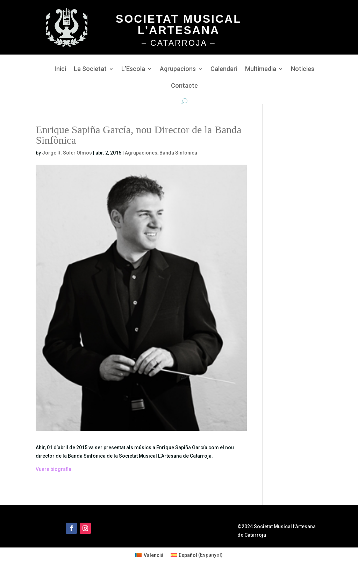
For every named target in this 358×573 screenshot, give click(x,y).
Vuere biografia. (54, 469)
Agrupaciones (141, 153)
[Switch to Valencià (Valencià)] (149, 554)
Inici (60, 69)
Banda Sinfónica (178, 153)
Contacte (184, 86)
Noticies (302, 69)
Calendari (223, 69)
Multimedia (260, 69)
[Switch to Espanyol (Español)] (197, 554)
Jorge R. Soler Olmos (67, 153)
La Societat (90, 69)
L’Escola (133, 69)
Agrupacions (178, 69)
